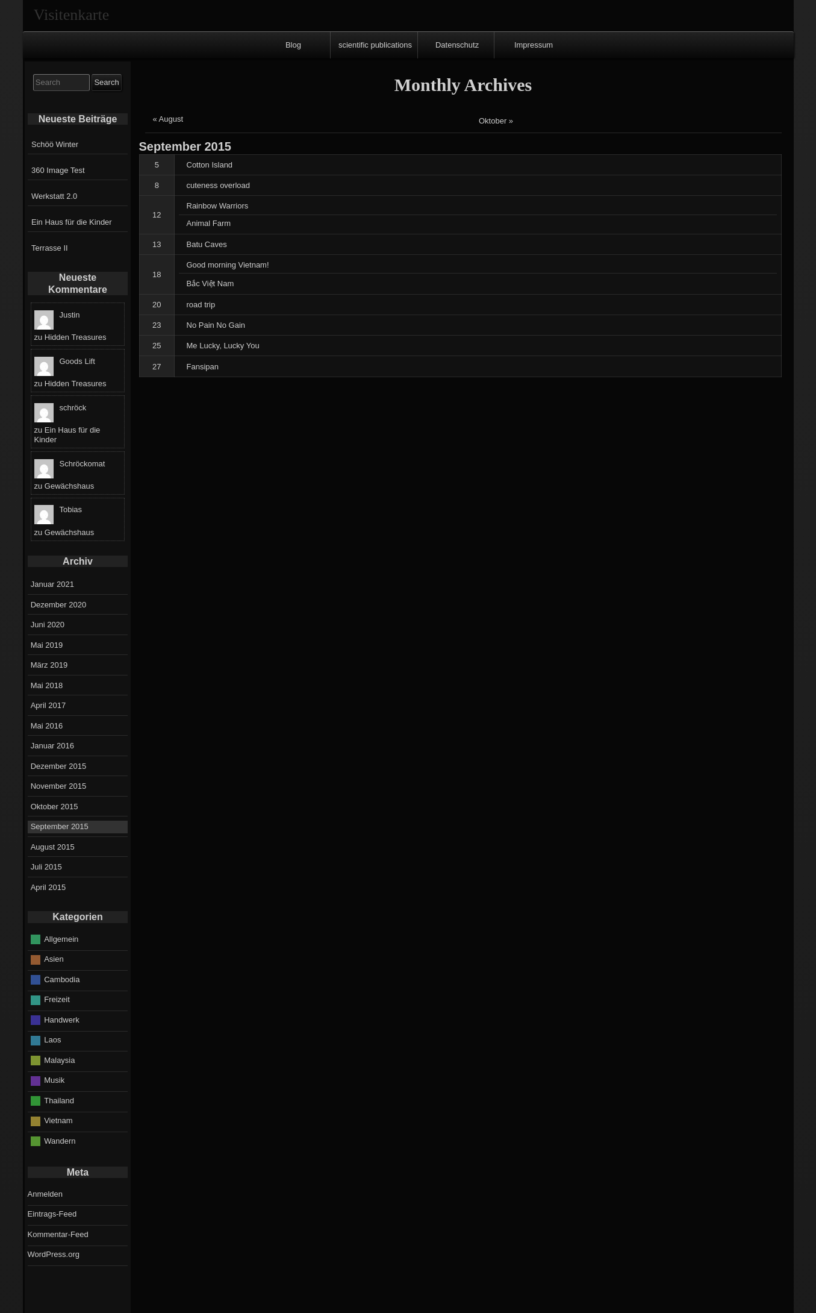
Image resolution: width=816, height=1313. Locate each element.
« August (168, 119)
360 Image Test (58, 170)
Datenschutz (457, 44)
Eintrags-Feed (52, 1213)
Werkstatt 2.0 (54, 196)
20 (156, 304)
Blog (293, 44)
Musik (54, 1080)
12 (156, 214)
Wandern (59, 1140)
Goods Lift (77, 361)
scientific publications (375, 44)
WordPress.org (53, 1254)
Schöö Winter (54, 144)
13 (156, 244)
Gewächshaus (69, 485)
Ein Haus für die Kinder (71, 222)
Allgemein (61, 939)
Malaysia (59, 1060)
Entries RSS (338, 1302)
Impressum (533, 44)
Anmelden (45, 1194)
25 (156, 345)
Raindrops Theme (479, 1302)
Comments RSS (411, 1302)
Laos (52, 1039)
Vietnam (58, 1120)
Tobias (71, 509)
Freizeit (57, 999)
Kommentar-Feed (58, 1234)
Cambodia (61, 979)
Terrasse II (49, 247)
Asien (54, 959)
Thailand (59, 1100)
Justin (70, 314)
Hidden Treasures (76, 337)
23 (156, 325)
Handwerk (61, 1019)
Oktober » (496, 120)
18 (156, 274)
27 (156, 366)
